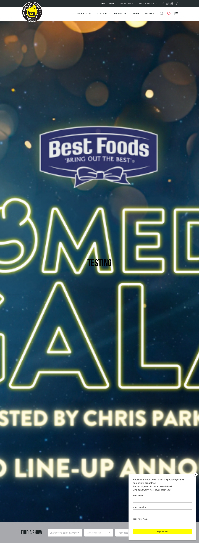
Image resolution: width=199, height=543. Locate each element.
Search (169, 533)
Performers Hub (148, 3)
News (136, 13)
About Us (150, 13)
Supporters (121, 13)
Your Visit (103, 13)
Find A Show (84, 13)
